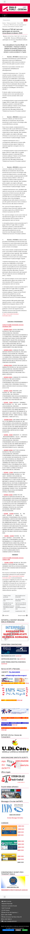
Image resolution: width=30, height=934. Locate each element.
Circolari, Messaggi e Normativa (15, 818)
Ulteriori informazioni (8, 930)
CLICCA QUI (19, 656)
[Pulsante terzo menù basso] (4, 896)
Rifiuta (18, 930)
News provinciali (11, 23)
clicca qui (19, 700)
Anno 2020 (20, 23)
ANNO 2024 (21, 859)
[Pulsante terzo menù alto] (4, 1)
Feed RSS (6, 615)
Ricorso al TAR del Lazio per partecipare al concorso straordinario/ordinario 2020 (8, 605)
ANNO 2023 (21, 829)
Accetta (25, 930)
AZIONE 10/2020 (8, 450)
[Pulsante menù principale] (4, 15)
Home (4, 23)
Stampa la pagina (22, 615)
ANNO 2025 (21, 835)
